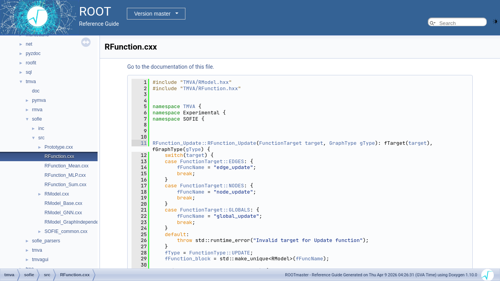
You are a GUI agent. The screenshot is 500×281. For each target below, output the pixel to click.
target (314, 143)
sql (29, 72)
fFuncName (190, 167)
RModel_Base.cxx (63, 203)
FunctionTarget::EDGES (212, 161)
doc (35, 91)
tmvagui (40, 259)
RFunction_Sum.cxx (65, 184)
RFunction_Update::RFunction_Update (204, 143)
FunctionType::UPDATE (219, 252)
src (41, 137)
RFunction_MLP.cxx (65, 175)
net (29, 44)
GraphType (342, 143)
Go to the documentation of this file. (170, 67)
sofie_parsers (46, 241)
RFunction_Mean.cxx (66, 166)
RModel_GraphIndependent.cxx (77, 222)
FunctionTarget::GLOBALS (215, 209)
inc (41, 128)
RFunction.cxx (59, 156)
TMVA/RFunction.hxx (210, 88)
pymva (39, 100)
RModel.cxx (56, 194)
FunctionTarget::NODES (212, 185)
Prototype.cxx (58, 147)
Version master (152, 14)
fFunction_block (187, 258)
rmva (37, 109)
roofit (31, 63)
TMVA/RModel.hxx (206, 82)
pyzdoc (33, 53)
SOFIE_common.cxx (65, 231)
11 (139, 143)
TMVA (189, 106)
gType (367, 143)
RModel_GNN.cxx (63, 212)
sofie (37, 119)
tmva (31, 81)
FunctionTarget (280, 143)
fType (172, 252)
